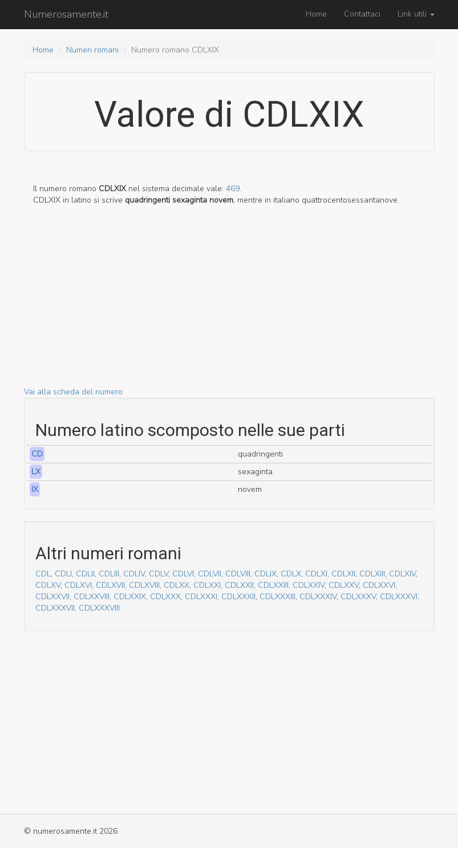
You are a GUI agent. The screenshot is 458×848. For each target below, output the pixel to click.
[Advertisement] (229, 306)
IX (34, 489)
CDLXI (316, 573)
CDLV (158, 573)
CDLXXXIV (318, 596)
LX (35, 471)
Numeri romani (92, 50)
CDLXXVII (52, 596)
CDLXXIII (273, 585)
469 (233, 188)
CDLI (63, 573)
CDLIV (134, 573)
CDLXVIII (144, 585)
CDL (43, 573)
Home (316, 14)
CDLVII (209, 573)
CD (37, 454)
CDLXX (176, 585)
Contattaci (362, 14)
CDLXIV (402, 573)
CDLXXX (165, 596)
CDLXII (343, 573)
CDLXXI (207, 585)
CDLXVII (110, 585)
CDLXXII (239, 585)
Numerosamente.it (66, 14)
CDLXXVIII (92, 596)
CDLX (291, 573)
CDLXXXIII (277, 596)
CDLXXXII (238, 596)
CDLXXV (344, 585)
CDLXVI (78, 585)
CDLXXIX (130, 596)
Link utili (416, 14)
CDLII (85, 573)
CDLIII (109, 573)
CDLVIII (237, 573)
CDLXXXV (358, 596)
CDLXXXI (201, 596)
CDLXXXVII (55, 608)
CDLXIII (372, 573)
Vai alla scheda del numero (73, 391)
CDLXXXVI (399, 596)
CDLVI (183, 573)
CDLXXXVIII (99, 608)
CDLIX (265, 573)
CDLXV (47, 585)
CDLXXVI (379, 585)
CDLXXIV (309, 585)
